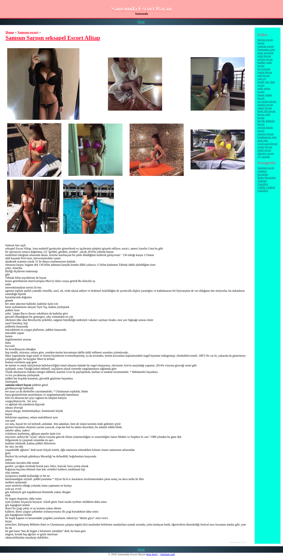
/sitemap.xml (167, 554)
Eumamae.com (266, 49)
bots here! (152, 554)
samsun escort (266, 46)
